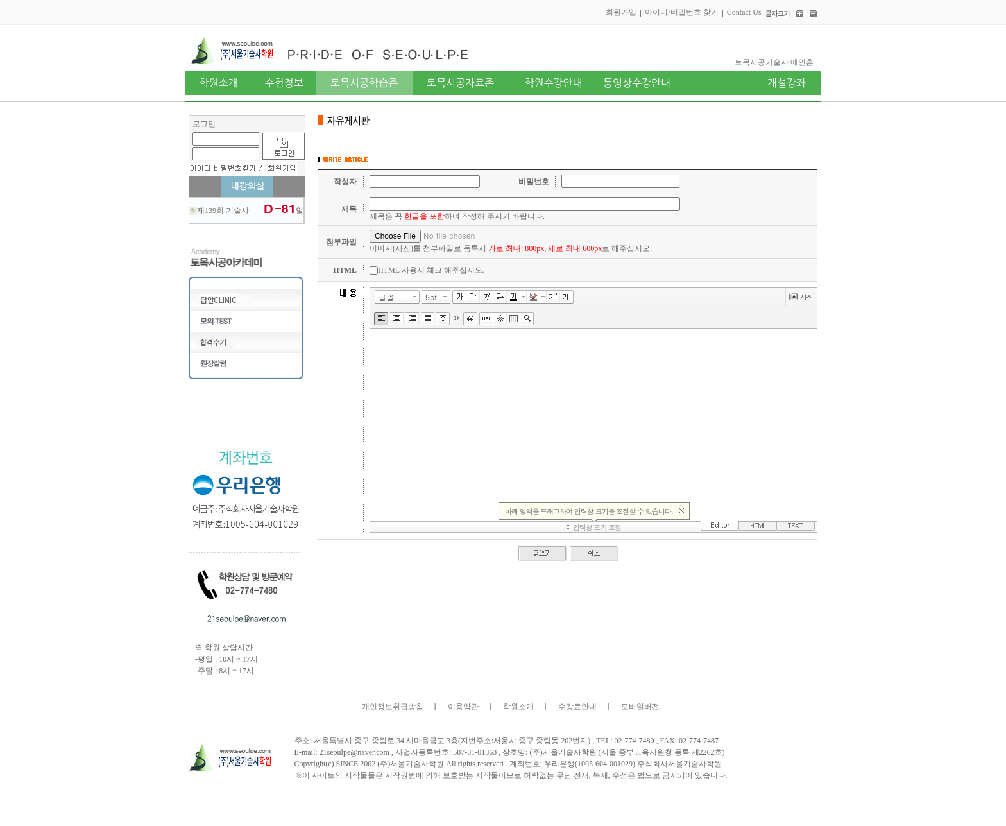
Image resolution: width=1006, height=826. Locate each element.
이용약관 (463, 706)
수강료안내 (577, 706)
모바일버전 (640, 706)
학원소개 (518, 706)
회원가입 (621, 12)
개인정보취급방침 (392, 706)
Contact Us (744, 12)
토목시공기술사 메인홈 (774, 62)
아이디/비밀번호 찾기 (681, 12)
